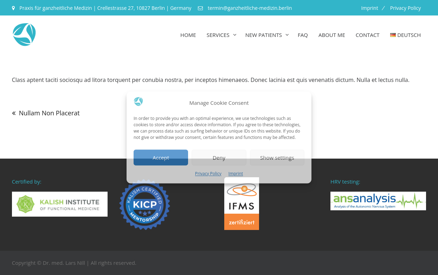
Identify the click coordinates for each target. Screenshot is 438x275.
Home (188, 34)
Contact (368, 34)
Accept (161, 157)
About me (331, 34)
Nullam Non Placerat (49, 113)
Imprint (235, 174)
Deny (219, 157)
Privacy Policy (208, 174)
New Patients (263, 34)
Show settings (277, 157)
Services (218, 34)
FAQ (303, 34)
